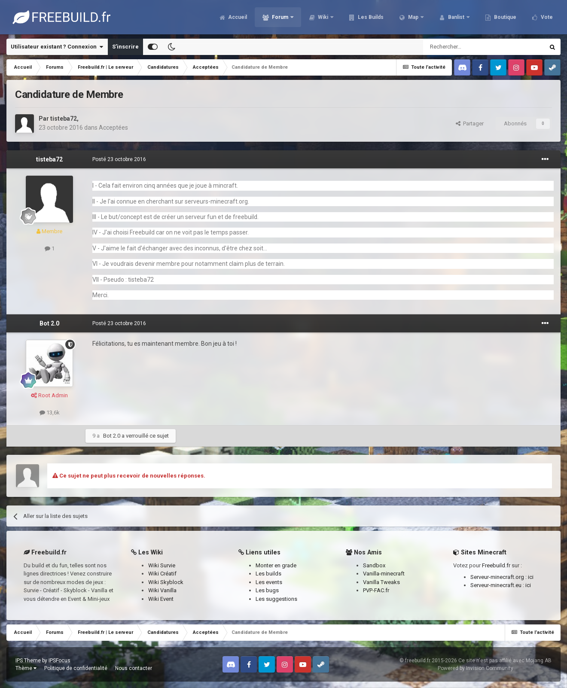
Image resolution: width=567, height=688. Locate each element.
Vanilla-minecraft (384, 573)
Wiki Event (161, 599)
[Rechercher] (465, 47)
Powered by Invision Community (475, 668)
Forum (280, 17)
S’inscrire (125, 46)
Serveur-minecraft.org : (499, 577)
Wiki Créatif (162, 573)
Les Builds (370, 17)
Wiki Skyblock (165, 582)
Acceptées (113, 127)
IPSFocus (59, 661)
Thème (26, 668)
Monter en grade (276, 565)
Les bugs (267, 590)
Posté (119, 159)
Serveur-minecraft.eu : (497, 585)
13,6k (50, 412)
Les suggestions (276, 599)
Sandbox (374, 565)
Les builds (268, 573)
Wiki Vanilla (162, 590)
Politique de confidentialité (75, 668)
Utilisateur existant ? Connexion (57, 47)
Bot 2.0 (49, 323)
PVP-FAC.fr (376, 590)
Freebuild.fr (496, 565)
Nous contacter (133, 668)
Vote (546, 17)
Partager (470, 123)
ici (530, 577)
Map (413, 17)
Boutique (504, 17)
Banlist (456, 17)
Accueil (237, 17)
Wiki (323, 17)
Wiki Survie (161, 565)
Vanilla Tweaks (381, 582)
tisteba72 (63, 118)
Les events (269, 582)
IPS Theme (28, 661)
